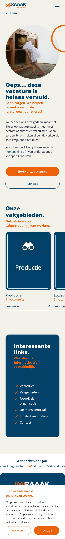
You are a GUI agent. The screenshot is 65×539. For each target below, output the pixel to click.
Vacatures (27, 386)
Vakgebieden (29, 392)
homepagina (14, 152)
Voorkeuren (18, 530)
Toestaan (46, 530)
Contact (25, 422)
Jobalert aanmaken (34, 416)
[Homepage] (16, 5)
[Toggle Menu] (57, 5)
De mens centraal (33, 410)
